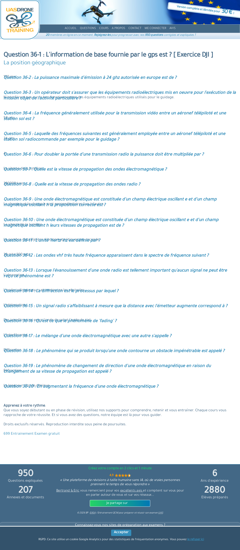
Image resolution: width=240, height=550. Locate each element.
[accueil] (70, 29)
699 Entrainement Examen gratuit (32, 434)
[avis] (172, 29)
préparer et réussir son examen (143, 513)
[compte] (155, 29)
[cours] (104, 29)
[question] (88, 29)
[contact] (135, 29)
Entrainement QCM (108, 513)
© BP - (86, 513)
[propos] (118, 29)
